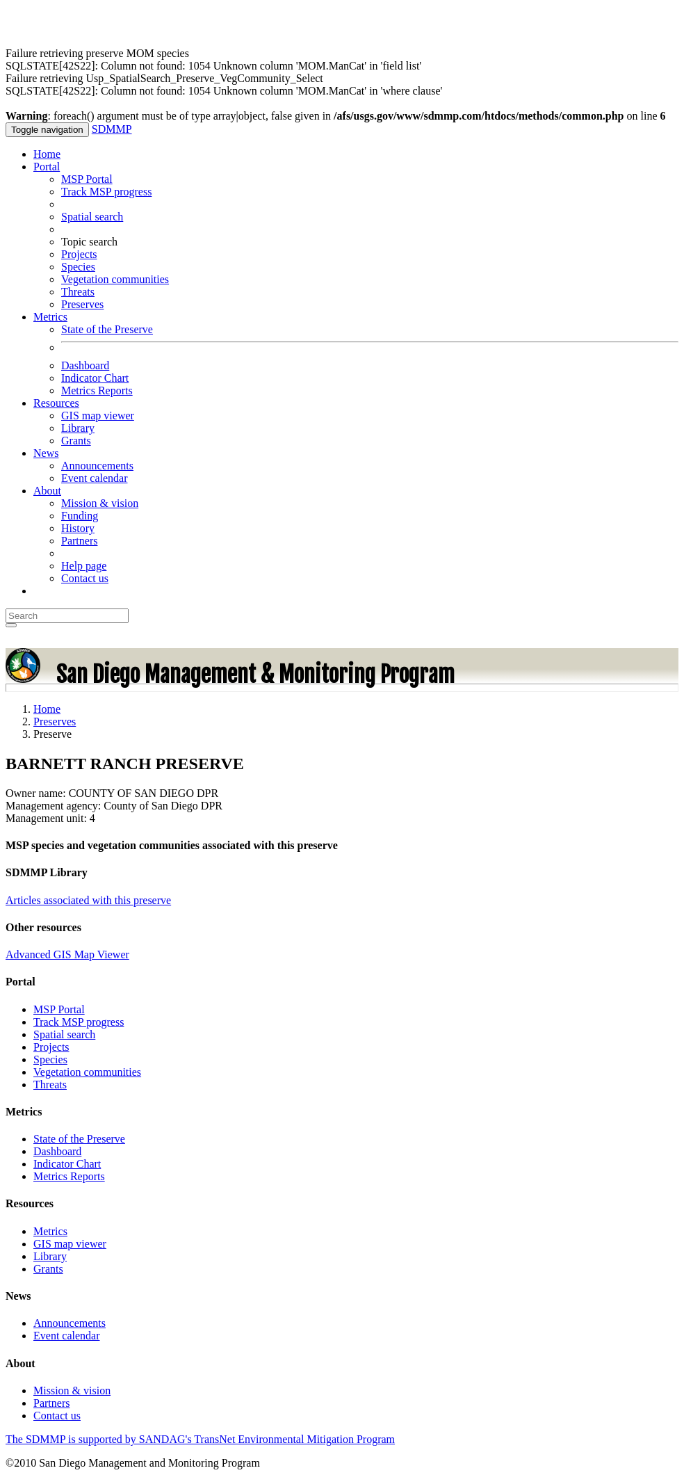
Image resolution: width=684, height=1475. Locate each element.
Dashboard (85, 365)
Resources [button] (56, 403)
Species (78, 267)
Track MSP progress (106, 192)
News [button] (45, 453)
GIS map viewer (97, 415)
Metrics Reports (97, 390)
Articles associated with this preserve (88, 900)
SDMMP (112, 129)
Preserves (82, 304)
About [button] (47, 491)
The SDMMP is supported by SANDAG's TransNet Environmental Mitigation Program (200, 1439)
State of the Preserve (107, 329)
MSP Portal (87, 179)
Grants (76, 440)
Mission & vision (99, 503)
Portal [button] (46, 166)
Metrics (50, 1231)
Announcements (97, 465)
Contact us (84, 578)
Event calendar (94, 478)
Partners (79, 541)
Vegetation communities (115, 279)
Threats (78, 292)
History (78, 528)
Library (78, 428)
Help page (83, 566)
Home (46, 154)
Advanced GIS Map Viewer (67, 954)
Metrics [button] (50, 317)
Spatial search (92, 217)
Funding (79, 516)
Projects (79, 254)
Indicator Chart (95, 378)
